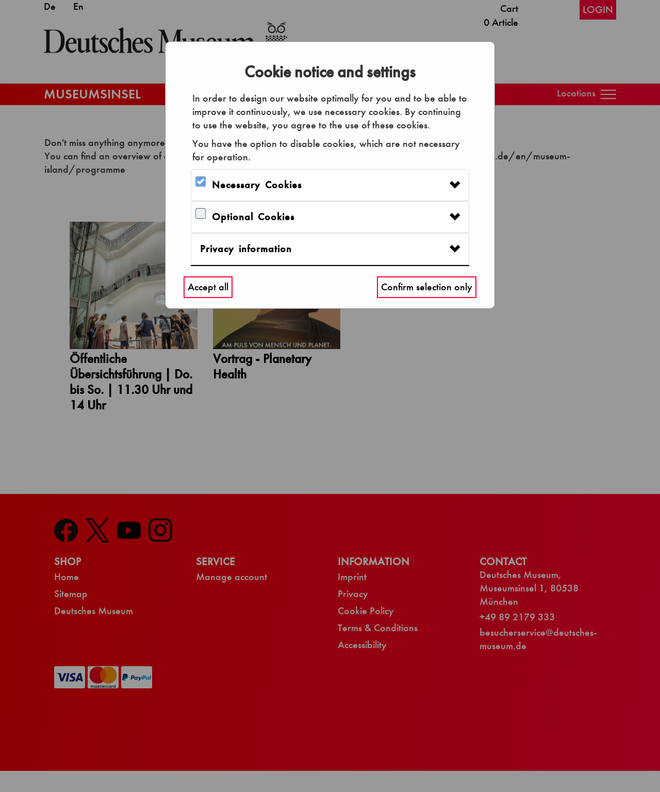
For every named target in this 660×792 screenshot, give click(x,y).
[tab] (330, 185)
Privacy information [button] (246, 248)
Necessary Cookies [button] (257, 184)
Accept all (208, 286)
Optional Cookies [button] (253, 216)
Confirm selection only (426, 286)
